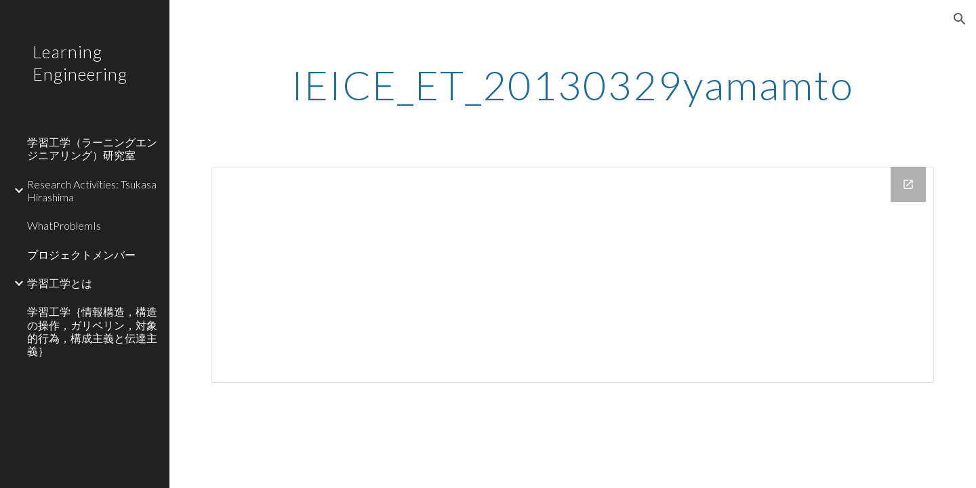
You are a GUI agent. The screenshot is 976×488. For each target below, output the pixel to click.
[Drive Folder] (573, 275)
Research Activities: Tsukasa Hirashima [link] (92, 190)
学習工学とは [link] (59, 283)
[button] (959, 19)
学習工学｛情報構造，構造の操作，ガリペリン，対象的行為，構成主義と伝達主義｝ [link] (92, 331)
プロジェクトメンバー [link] (81, 254)
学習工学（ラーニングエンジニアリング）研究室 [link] (92, 148)
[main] (573, 85)
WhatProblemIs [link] (64, 225)
